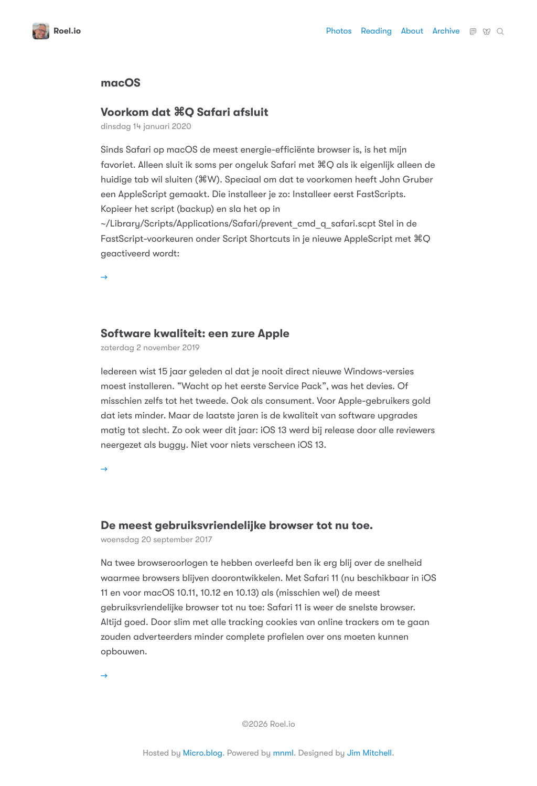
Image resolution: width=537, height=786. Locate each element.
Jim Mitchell (369, 753)
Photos (339, 31)
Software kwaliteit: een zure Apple (195, 333)
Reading (376, 31)
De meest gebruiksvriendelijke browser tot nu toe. (237, 525)
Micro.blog (202, 753)
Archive (446, 31)
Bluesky (486, 27)
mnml (283, 753)
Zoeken (500, 27)
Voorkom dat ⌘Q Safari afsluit (184, 112)
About (412, 31)
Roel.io (57, 31)
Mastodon (473, 27)
